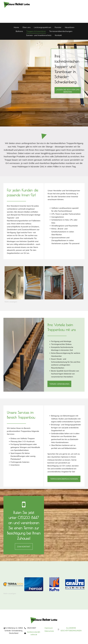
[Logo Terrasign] (13, 584)
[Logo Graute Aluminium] (75, 584)
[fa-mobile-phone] (24, 508)
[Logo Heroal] (34, 584)
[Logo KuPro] (54, 584)
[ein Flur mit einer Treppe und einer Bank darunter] (14, 282)
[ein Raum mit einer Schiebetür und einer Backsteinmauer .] (54, 282)
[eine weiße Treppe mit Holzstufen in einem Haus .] (74, 282)
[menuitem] (16, 27)
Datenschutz (49, 631)
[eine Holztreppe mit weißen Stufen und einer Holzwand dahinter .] (34, 282)
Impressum (49, 628)
